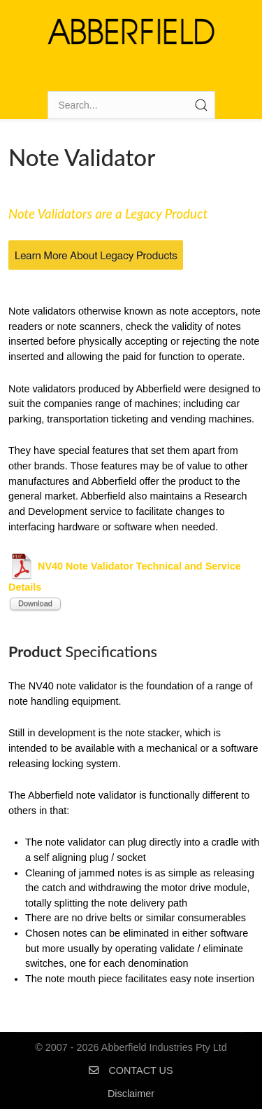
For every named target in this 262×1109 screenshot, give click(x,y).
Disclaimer (131, 1093)
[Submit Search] (201, 105)
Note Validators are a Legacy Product (108, 213)
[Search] (131, 105)
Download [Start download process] (35, 603)
